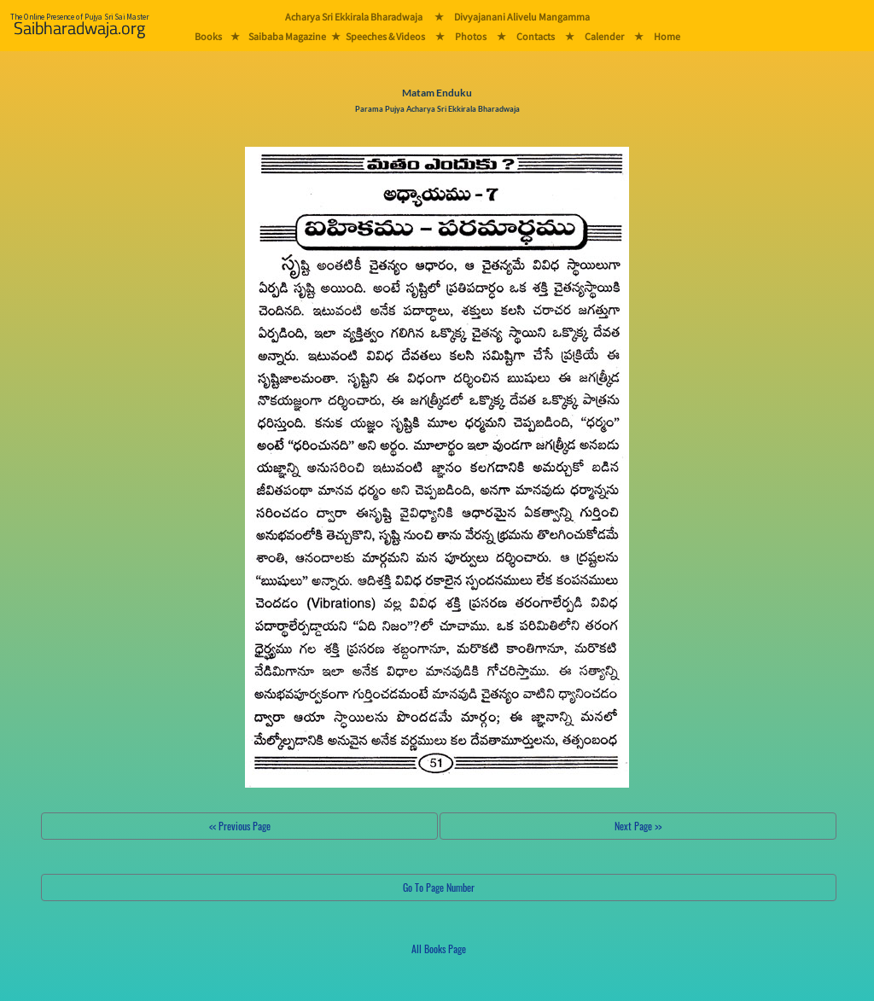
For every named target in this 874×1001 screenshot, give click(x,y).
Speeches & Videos (385, 36)
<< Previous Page (240, 825)
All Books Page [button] (438, 948)
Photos (471, 36)
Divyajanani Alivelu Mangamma (522, 16)
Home (667, 36)
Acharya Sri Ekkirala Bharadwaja (353, 16)
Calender (604, 36)
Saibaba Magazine (287, 36)
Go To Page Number (439, 887)
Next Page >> (638, 825)
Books (208, 36)
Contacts (535, 36)
